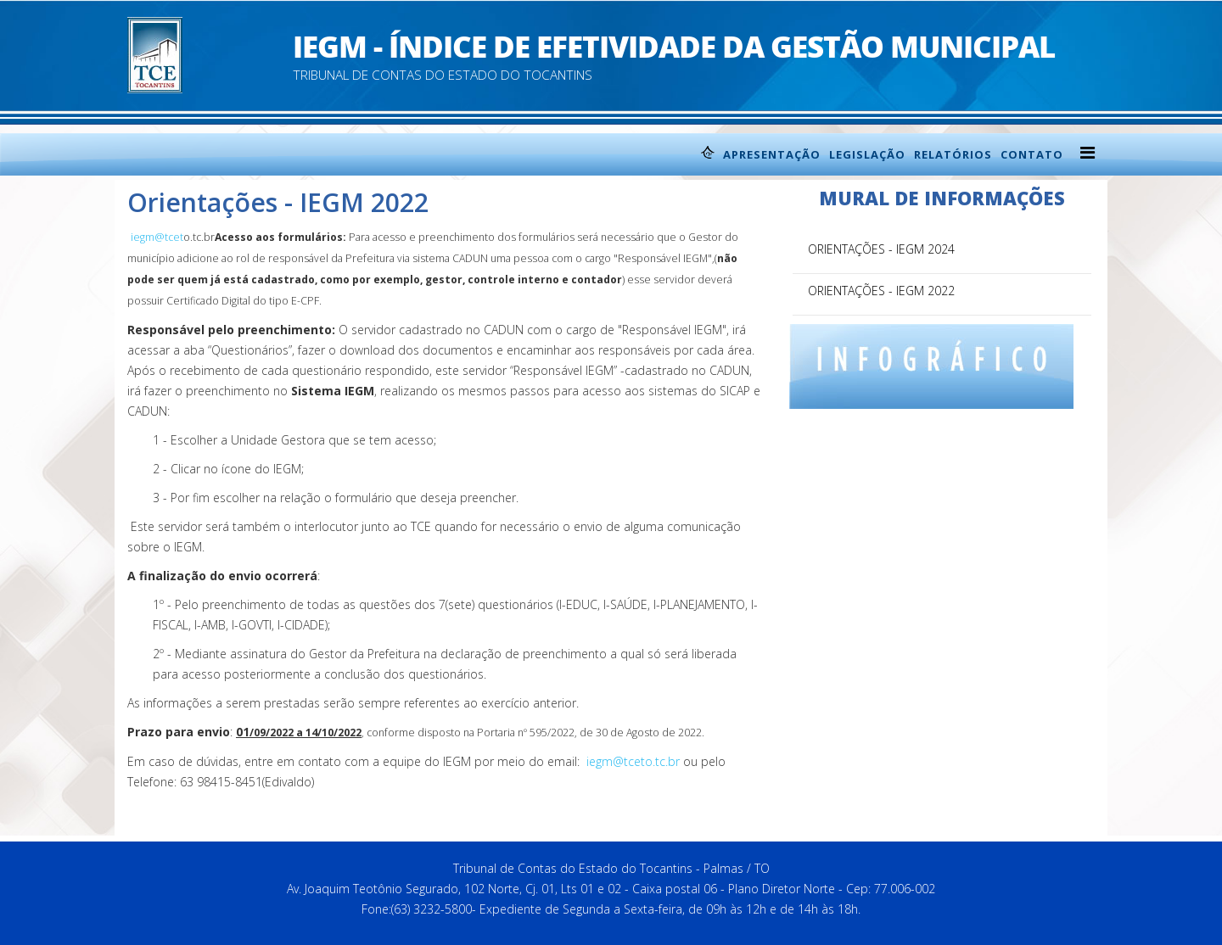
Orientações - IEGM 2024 (881, 249)
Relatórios (953, 154)
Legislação (867, 154)
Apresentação (772, 154)
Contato (1032, 154)
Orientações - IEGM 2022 (881, 290)
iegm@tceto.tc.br (633, 761)
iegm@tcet (157, 237)
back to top (731, 831)
